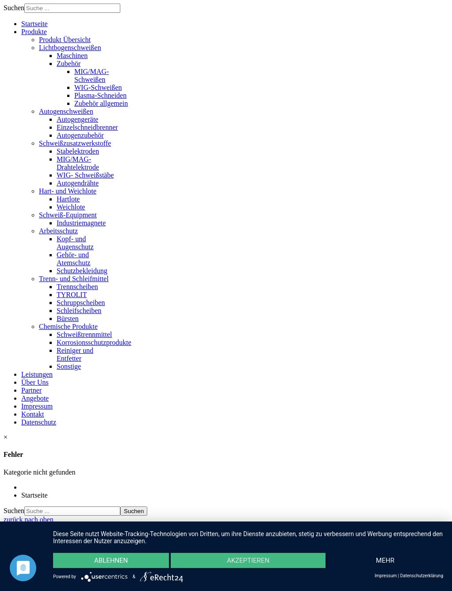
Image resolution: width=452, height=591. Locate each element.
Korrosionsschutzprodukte (94, 342)
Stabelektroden (78, 151)
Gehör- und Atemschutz (73, 259)
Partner (31, 390)
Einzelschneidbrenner (87, 127)
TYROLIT (72, 294)
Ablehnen (111, 560)
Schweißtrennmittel (84, 334)
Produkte (34, 31)
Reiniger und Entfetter (75, 354)
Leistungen (37, 374)
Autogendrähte (78, 183)
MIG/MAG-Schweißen (91, 75)
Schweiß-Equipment (68, 215)
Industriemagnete (81, 223)
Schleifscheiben (79, 310)
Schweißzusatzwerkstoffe (75, 143)
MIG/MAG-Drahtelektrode (78, 163)
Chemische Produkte (68, 326)
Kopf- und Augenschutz (75, 243)
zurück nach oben (29, 519)
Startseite (34, 23)
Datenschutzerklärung (421, 575)
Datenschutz (38, 422)
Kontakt (32, 414)
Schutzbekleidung (82, 270)
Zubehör (68, 63)
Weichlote (71, 207)
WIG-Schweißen (98, 87)
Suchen (14, 8)
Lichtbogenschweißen (70, 47)
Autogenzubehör (80, 135)
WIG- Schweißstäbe (85, 175)
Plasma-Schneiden (100, 95)
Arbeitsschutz (58, 231)
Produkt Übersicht (65, 39)
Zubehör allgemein (101, 103)
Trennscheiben (77, 286)
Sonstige (69, 366)
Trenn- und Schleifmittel (74, 278)
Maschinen (72, 55)
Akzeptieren (248, 560)
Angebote (35, 398)
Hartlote (68, 199)
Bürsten (68, 318)
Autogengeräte (77, 119)
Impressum (37, 406)
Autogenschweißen (66, 111)
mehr (385, 560)
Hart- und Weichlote (67, 191)
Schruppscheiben (81, 302)
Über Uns (35, 382)
